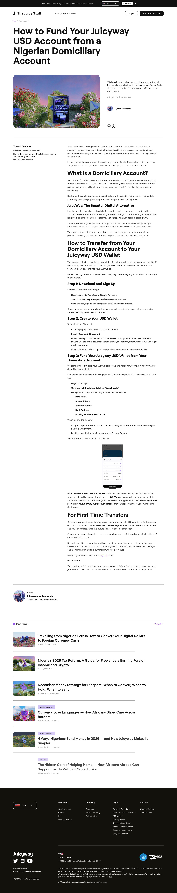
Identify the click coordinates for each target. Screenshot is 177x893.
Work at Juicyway (93, 812)
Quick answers (64, 808)
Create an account (151, 12)
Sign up (103, 554)
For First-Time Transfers (23, 159)
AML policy (117, 815)
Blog (14, 20)
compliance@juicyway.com (30, 870)
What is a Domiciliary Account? (26, 150)
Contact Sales (146, 812)
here (110, 876)
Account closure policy (123, 826)
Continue (127, 3)
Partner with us (92, 815)
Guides (61, 812)
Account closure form (122, 829)
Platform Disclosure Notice (124, 812)
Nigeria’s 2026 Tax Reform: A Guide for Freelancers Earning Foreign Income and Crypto (92, 661)
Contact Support (147, 808)
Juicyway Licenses (120, 833)
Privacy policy (119, 819)
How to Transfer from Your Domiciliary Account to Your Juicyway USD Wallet (34, 154)
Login (131, 12)
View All (158, 623)
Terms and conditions (122, 822)
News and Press (65, 819)
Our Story (90, 808)
